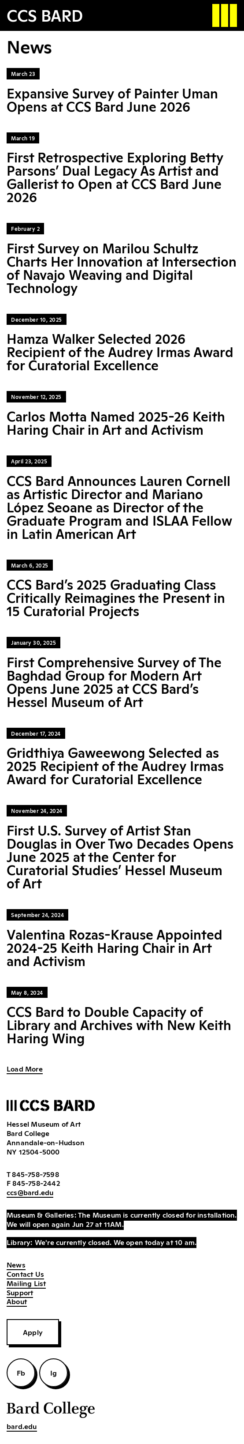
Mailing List (26, 1283)
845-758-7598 (35, 1174)
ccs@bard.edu (30, 1192)
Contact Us (25, 1274)
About (17, 1301)
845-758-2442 (36, 1183)
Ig (53, 1372)
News (16, 1264)
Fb (21, 1372)
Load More (25, 1068)
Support (20, 1292)
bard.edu (22, 1426)
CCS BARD (45, 15)
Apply (33, 1332)
